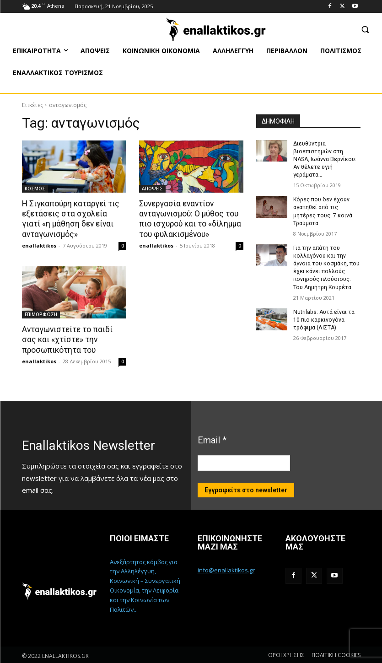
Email (212, 438)
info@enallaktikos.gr (226, 569)
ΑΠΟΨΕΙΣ (152, 188)
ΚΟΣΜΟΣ (35, 188)
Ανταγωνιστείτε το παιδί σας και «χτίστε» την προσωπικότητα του (67, 339)
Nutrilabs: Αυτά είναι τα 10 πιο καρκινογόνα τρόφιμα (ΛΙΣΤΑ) (323, 310)
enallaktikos (39, 245)
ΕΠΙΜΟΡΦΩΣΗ (41, 314)
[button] (365, 29)
